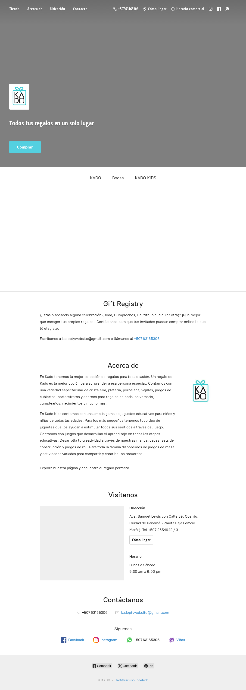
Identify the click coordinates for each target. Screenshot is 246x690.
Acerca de (34, 8)
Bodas (118, 177)
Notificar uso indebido (132, 680)
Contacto (80, 8)
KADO (95, 177)
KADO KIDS (145, 177)
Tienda (14, 8)
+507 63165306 (147, 338)
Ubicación (57, 8)
